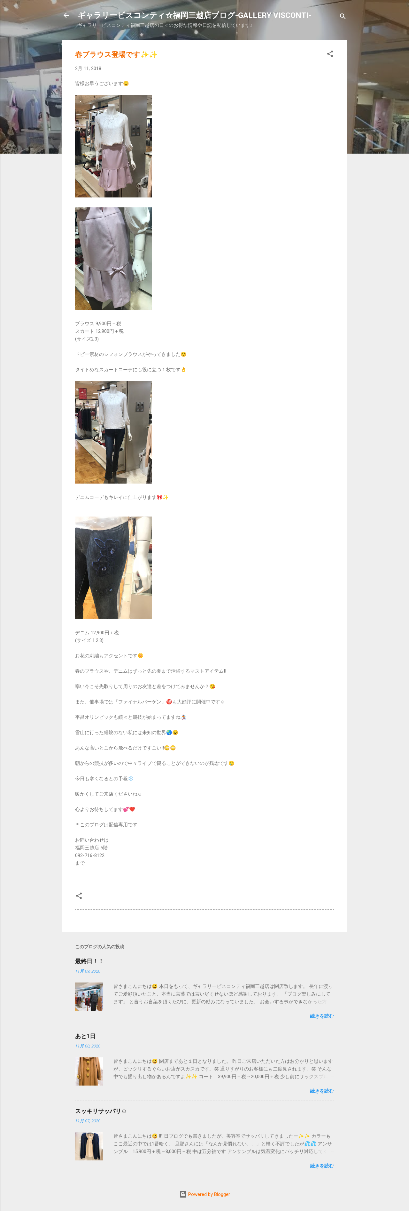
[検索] (343, 17)
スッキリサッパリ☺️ (101, 1111)
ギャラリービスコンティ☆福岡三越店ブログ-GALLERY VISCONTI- (195, 15)
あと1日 (85, 1036)
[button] (330, 55)
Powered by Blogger (204, 1194)
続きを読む (322, 1016)
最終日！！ (89, 961)
